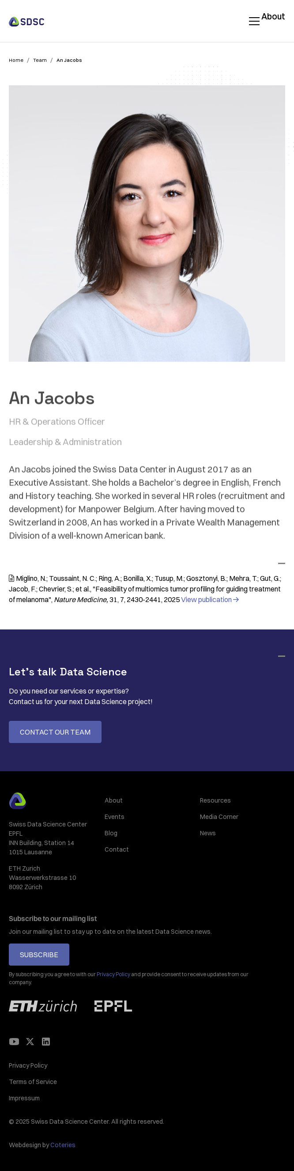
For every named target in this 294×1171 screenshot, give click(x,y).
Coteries (62, 1145)
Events (114, 817)
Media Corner (219, 817)
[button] (252, 21)
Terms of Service (33, 1082)
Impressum (24, 1098)
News (208, 833)
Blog (111, 833)
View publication (209, 599)
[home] (26, 21)
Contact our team (55, 732)
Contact (117, 849)
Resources (215, 800)
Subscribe (39, 954)
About (273, 16)
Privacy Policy (28, 1065)
